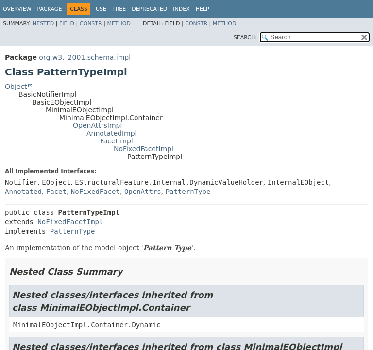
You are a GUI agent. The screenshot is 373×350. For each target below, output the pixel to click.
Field (66, 23)
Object (16, 86)
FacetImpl (116, 141)
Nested (43, 23)
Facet (56, 191)
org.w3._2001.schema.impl (85, 57)
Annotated (23, 191)
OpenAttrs (142, 191)
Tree (119, 9)
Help (202, 9)
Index (181, 9)
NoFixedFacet (95, 191)
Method (119, 23)
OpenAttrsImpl (97, 125)
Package (49, 9)
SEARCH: (245, 38)
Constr (91, 23)
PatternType (188, 191)
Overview (17, 9)
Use (101, 9)
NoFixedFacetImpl (143, 149)
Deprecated (149, 9)
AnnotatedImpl (111, 133)
